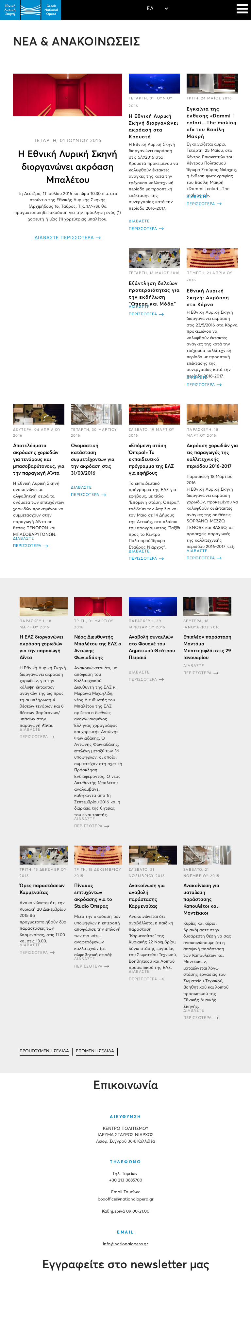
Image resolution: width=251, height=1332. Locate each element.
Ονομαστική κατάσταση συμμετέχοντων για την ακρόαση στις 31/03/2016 (92, 459)
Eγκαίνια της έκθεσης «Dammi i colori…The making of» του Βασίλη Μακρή (212, 123)
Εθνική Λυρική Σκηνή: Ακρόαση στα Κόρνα (208, 297)
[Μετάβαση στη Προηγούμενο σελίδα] (44, 1051)
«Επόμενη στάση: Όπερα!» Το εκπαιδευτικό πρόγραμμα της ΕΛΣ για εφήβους (151, 459)
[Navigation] (242, 10)
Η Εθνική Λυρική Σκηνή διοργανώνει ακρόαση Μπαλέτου (67, 167)
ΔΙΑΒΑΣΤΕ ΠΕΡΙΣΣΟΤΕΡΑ (64, 238)
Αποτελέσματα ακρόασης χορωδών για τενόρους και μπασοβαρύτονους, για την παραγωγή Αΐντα (38, 459)
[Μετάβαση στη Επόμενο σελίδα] (95, 1051)
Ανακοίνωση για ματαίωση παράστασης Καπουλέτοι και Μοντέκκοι (201, 899)
